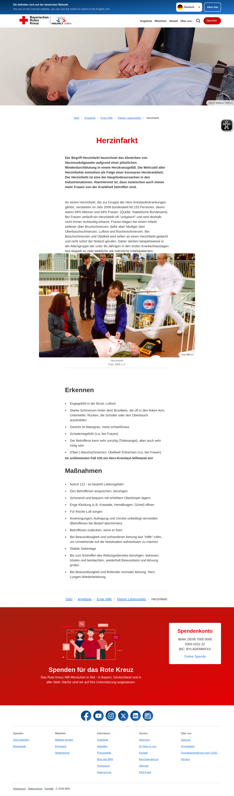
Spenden (212, 20)
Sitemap (144, 765)
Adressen (144, 739)
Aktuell (173, 21)
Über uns (186, 21)
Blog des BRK (105, 759)
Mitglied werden (64, 739)
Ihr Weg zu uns (147, 746)
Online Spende (195, 656)
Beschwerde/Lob (148, 759)
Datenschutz (104, 772)
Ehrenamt (60, 746)
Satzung (186, 739)
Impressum (103, 765)
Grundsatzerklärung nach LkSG (199, 752)
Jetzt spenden (21, 739)
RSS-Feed (145, 772)
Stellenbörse (62, 752)
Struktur (185, 759)
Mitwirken (161, 21)
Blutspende (19, 746)
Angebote (146, 21)
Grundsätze (188, 746)
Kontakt (143, 752)
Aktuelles (102, 746)
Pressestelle (104, 752)
